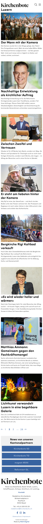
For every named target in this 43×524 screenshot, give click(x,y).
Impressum (26, 516)
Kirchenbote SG (21, 448)
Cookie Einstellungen (22, 519)
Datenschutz (17, 516)
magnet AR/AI (21, 462)
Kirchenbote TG (21, 455)
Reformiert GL (21, 469)
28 (21, 429)
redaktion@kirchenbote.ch (21, 509)
